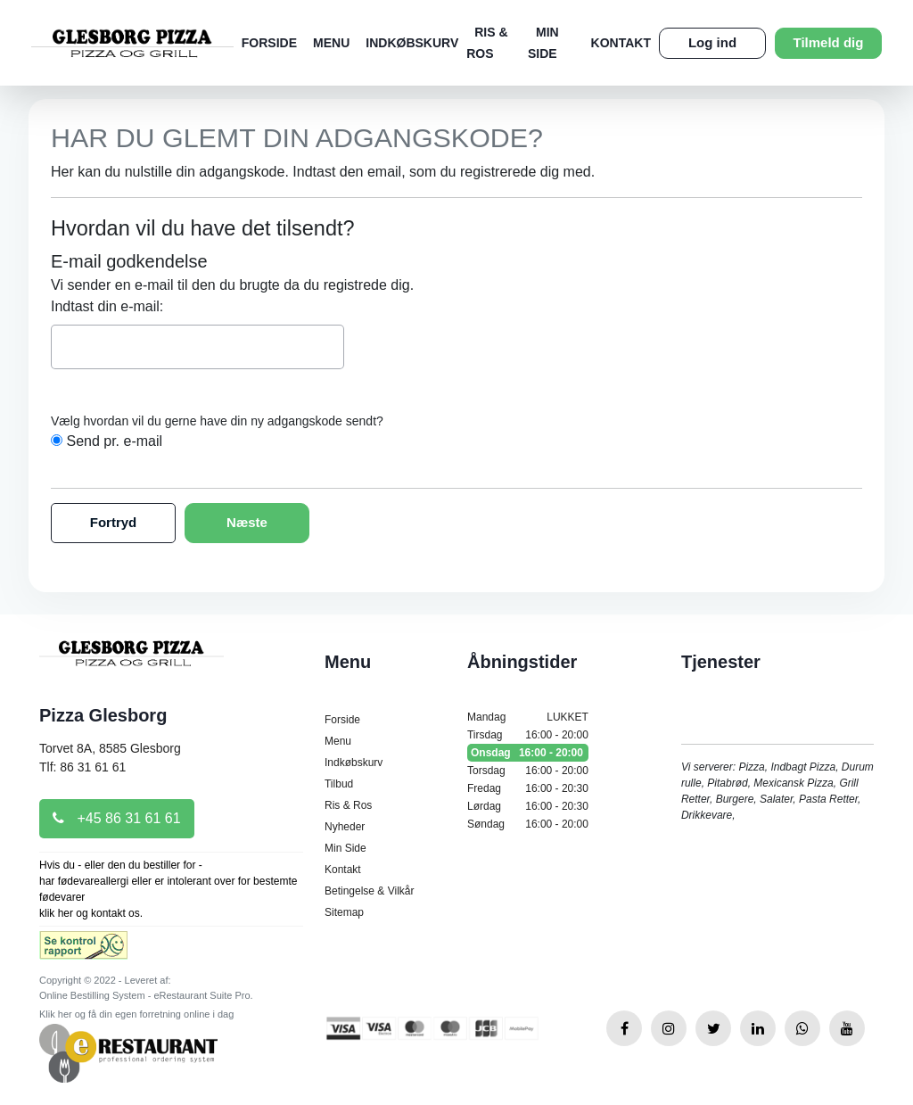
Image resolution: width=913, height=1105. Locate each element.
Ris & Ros (348, 805)
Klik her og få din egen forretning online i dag (136, 1014)
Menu (331, 43)
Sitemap (344, 912)
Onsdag (528, 753)
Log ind (712, 42)
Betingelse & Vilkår (370, 891)
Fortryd (113, 522)
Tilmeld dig (829, 42)
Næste (246, 522)
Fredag (527, 788)
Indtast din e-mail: (107, 306)
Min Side (345, 848)
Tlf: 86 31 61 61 (82, 767)
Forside (269, 43)
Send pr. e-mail (114, 441)
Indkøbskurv (412, 43)
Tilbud (339, 784)
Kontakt (621, 43)
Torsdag (527, 770)
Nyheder (345, 827)
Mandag (527, 717)
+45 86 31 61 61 (117, 818)
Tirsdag (527, 735)
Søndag (527, 824)
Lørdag (527, 806)
